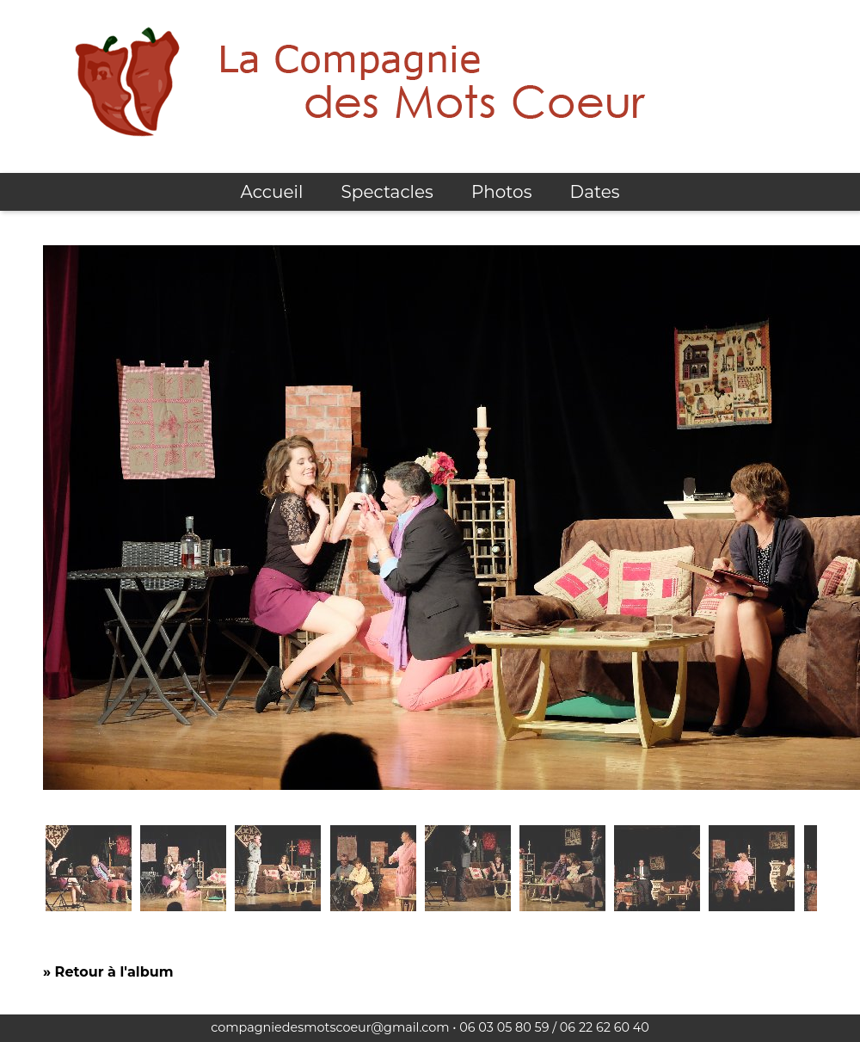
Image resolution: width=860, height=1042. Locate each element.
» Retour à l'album (108, 972)
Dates (595, 192)
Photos (501, 192)
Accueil (271, 192)
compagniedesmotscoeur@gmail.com (330, 1027)
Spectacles (387, 192)
